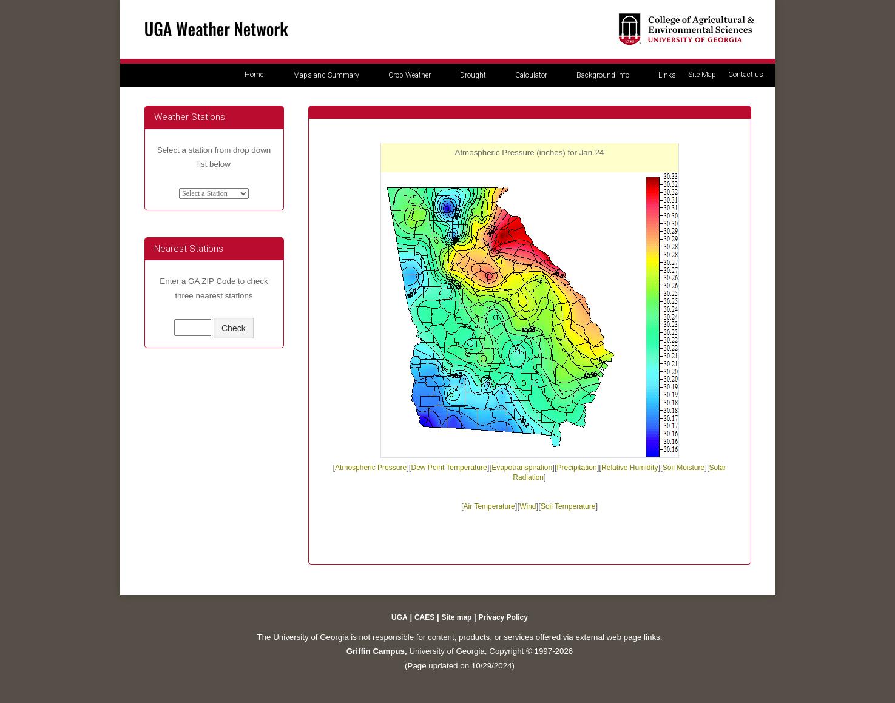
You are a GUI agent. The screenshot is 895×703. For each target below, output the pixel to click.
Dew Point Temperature (449, 467)
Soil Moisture (683, 467)
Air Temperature (489, 506)
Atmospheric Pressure (371, 467)
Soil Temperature (568, 506)
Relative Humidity (629, 467)
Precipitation (577, 467)
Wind (527, 506)
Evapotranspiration (521, 467)
